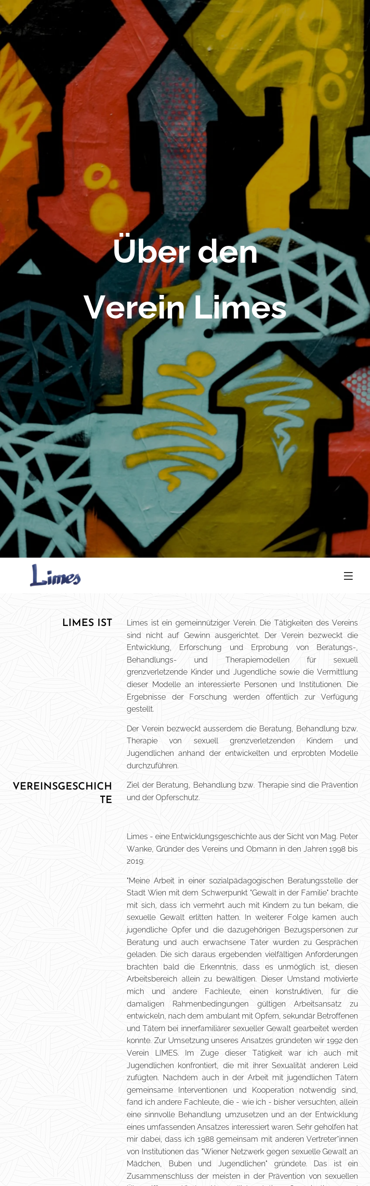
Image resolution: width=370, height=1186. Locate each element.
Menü (348, 575)
